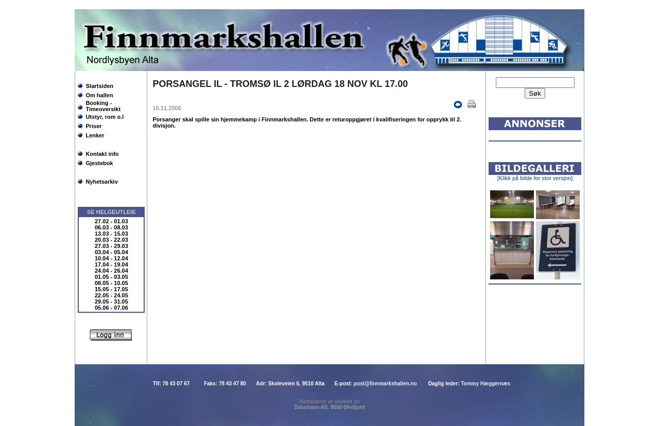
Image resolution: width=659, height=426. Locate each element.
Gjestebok (99, 163)
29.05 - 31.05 (111, 301)
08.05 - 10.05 (111, 283)
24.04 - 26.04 (111, 271)
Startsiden (99, 86)
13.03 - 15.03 (111, 233)
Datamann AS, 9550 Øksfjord (329, 407)
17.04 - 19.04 (111, 264)
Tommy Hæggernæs (485, 383)
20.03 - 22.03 (111, 240)
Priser (93, 126)
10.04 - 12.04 (111, 258)
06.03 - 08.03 (111, 227)
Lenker (94, 135)
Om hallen (99, 95)
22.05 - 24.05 (111, 295)
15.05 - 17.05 (111, 289)
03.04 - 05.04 (111, 252)
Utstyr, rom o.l (104, 117)
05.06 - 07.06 (111, 308)
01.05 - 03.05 (111, 277)
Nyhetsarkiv (101, 182)
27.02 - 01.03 (111, 221)
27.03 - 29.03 (111, 246)
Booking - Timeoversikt (102, 106)
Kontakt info (101, 154)
